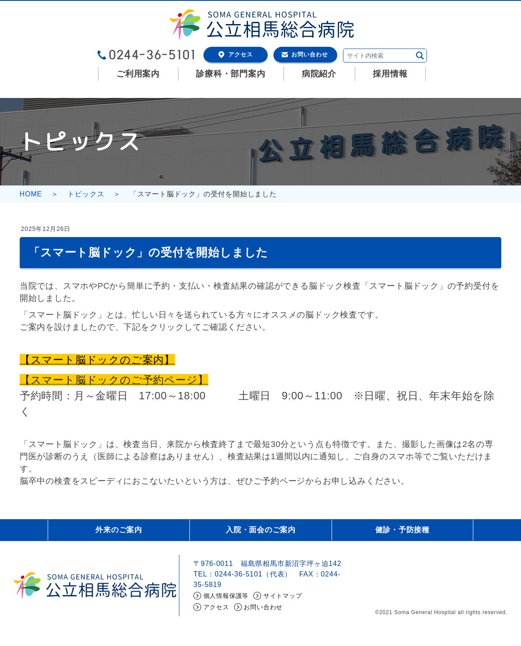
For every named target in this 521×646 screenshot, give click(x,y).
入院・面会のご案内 (260, 530)
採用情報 (390, 73)
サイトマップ (282, 597)
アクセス (240, 54)
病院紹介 (319, 73)
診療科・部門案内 (230, 73)
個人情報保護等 (226, 597)
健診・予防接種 (402, 530)
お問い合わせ (309, 54)
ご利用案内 (138, 73)
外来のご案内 (118, 530)
